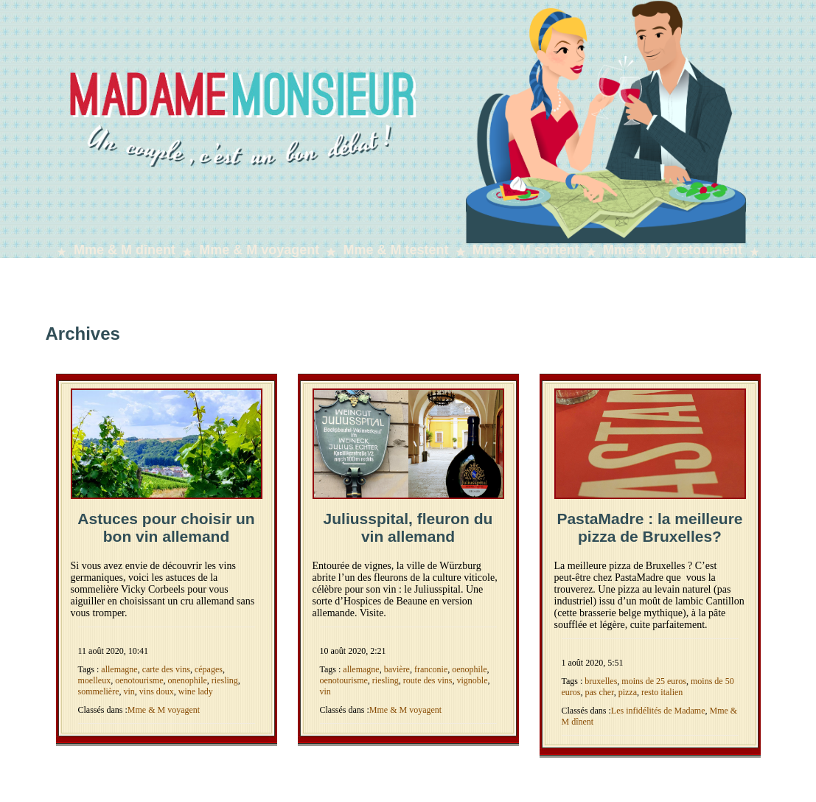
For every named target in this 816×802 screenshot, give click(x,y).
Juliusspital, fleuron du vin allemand (408, 527)
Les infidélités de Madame (658, 710)
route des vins (428, 680)
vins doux (156, 691)
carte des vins (166, 669)
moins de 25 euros (653, 681)
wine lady (195, 691)
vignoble (471, 680)
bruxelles (601, 681)
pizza (627, 692)
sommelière (98, 691)
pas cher (599, 692)
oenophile (469, 669)
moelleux (94, 680)
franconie (430, 669)
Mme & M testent (396, 250)
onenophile (186, 680)
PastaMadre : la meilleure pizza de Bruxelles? (649, 527)
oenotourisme (139, 680)
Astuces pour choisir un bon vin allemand (165, 527)
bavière (397, 669)
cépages (209, 669)
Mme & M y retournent (672, 250)
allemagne (119, 669)
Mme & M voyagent (259, 250)
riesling (225, 680)
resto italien (662, 692)
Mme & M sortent (525, 250)
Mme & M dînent (124, 250)
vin (128, 691)
